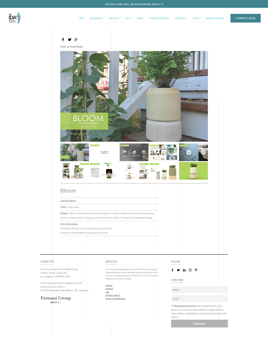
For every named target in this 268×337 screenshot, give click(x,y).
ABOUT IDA (111, 261)
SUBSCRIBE (177, 280)
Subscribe (199, 323)
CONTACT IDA (47, 261)
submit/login (245, 18)
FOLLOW (175, 261)
